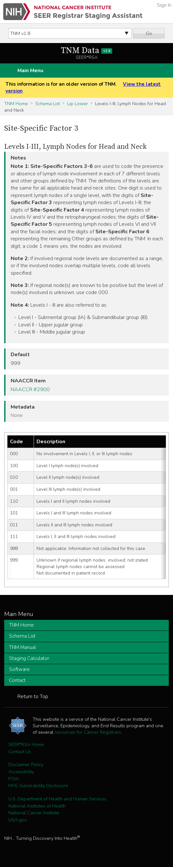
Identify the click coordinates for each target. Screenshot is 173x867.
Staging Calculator (29, 658)
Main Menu (30, 70)
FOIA (13, 778)
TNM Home (16, 103)
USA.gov (17, 820)
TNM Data (86, 50)
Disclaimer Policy (25, 764)
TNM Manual (22, 647)
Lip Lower (77, 103)
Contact (17, 680)
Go (149, 33)
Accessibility (21, 771)
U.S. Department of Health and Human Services (57, 799)
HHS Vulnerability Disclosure (38, 785)
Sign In (164, 5)
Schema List (47, 103)
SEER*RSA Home (26, 744)
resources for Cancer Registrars (88, 732)
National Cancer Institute (33, 812)
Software (19, 669)
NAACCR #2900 (30, 389)
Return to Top (32, 696)
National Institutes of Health (37, 806)
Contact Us (19, 751)
